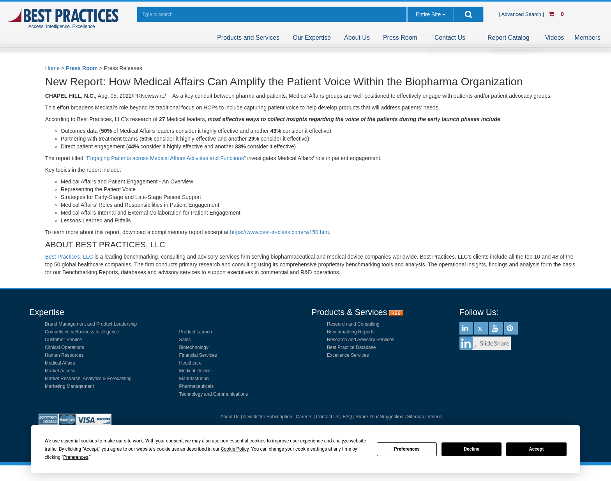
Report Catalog (508, 37)
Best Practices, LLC (69, 257)
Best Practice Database (351, 347)
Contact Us (449, 37)
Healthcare (190, 363)
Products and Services (248, 37)
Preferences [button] (75, 457)
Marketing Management (69, 386)
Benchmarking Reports (350, 332)
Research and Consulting (353, 324)
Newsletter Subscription (267, 416)
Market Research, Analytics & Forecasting (88, 378)
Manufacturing (194, 378)
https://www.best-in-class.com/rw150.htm (279, 232)
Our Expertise (312, 37)
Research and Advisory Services (360, 339)
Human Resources (64, 355)
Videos (554, 37)
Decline (471, 449)
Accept (536, 449)
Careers (304, 416)
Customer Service (63, 339)
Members (587, 37)
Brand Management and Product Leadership (91, 324)
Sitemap (415, 416)
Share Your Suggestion (380, 416)
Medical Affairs (60, 363)
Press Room (400, 37)
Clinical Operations (64, 347)
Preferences (407, 449)
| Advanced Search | (522, 14)
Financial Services (198, 355)
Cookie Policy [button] (235, 449)
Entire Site (428, 14)
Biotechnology (193, 347)
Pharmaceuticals (196, 386)
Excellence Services (348, 355)
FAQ (347, 416)
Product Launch (195, 332)
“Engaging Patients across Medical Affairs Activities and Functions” (165, 158)
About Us (357, 37)
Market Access (60, 371)
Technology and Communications (213, 394)
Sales (185, 339)
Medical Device (195, 371)
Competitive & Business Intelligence (82, 332)
